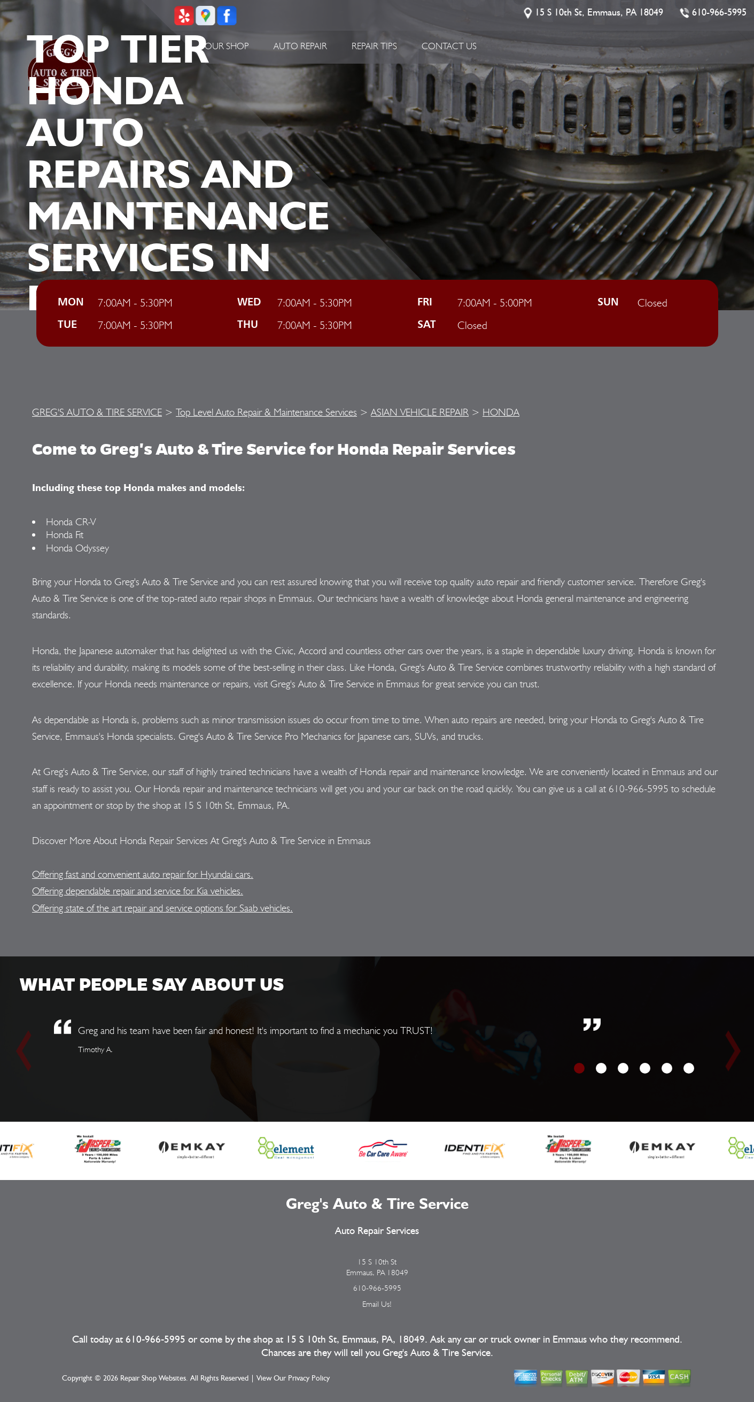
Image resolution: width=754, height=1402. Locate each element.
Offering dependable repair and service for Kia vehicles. (137, 891)
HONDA (501, 412)
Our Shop (227, 46)
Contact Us (449, 46)
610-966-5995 (720, 13)
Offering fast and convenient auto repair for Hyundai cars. (142, 874)
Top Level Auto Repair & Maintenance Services (266, 412)
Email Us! (377, 1304)
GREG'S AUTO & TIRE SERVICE (97, 412)
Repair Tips (374, 46)
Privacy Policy (309, 1378)
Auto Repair (300, 46)
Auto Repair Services (377, 1231)
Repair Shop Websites (153, 1378)
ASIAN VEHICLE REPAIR (420, 412)
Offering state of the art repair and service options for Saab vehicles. (162, 908)
